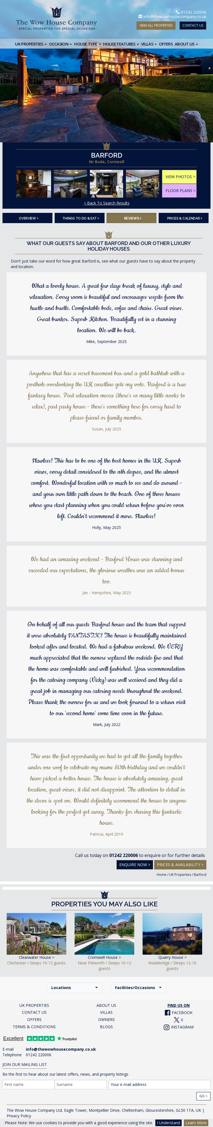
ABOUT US (106, 1005)
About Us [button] (186, 44)
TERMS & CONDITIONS (34, 1026)
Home (161, 874)
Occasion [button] (60, 44)
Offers (166, 44)
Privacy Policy (19, 1115)
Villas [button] (149, 44)
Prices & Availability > (180, 864)
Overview (28, 218)
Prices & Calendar (184, 218)
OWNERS (106, 1019)
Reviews (133, 218)
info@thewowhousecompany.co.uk (174, 16)
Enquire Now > (134, 864)
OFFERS (34, 1019)
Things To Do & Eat (80, 218)
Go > (203, 1096)
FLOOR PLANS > (181, 190)
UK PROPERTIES (34, 1005)
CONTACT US (192, 25)
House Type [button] (87, 44)
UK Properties (180, 874)
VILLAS (106, 1012)
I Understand (168, 1122)
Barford (200, 874)
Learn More (196, 1122)
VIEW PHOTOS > (180, 176)
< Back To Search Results (107, 203)
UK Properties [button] (31, 44)
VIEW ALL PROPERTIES (156, 25)
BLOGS (106, 1026)
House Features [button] (121, 44)
